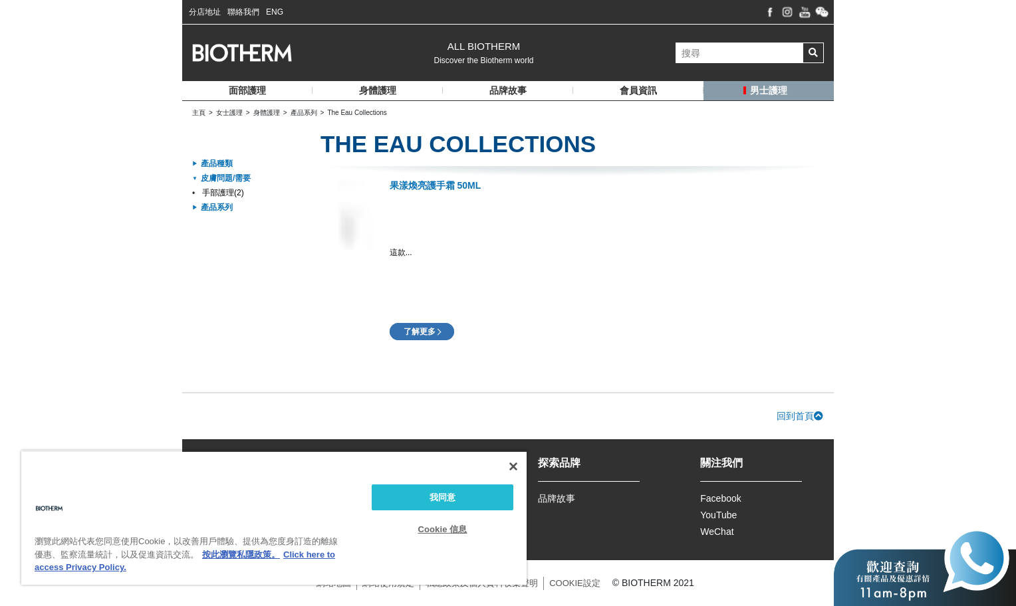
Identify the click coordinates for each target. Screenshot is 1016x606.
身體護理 (377, 90)
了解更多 (420, 331)
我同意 (442, 497)
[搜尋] (739, 53)
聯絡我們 (243, 12)
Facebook (720, 498)
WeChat (716, 531)
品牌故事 (556, 498)
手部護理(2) (223, 192)
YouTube (718, 515)
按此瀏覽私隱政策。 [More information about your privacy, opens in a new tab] (241, 554)
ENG (274, 12)
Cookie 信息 (442, 529)
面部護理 (247, 90)
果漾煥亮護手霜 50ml (435, 185)
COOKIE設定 (574, 583)
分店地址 (205, 12)
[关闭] (513, 466)
